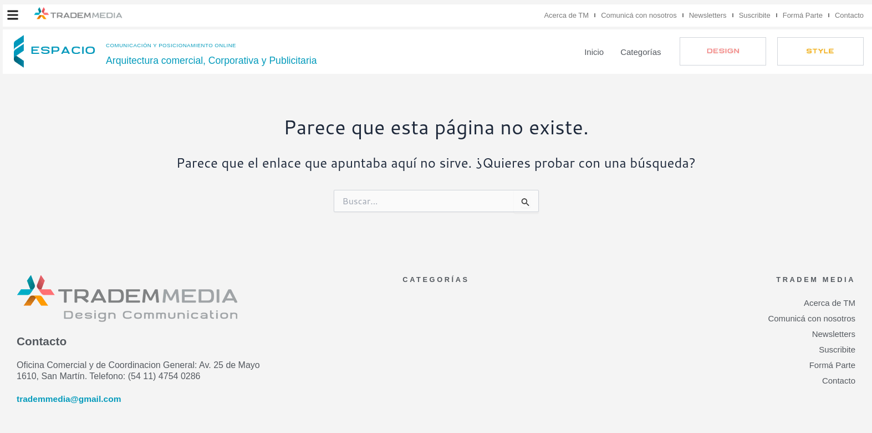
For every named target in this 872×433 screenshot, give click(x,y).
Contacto (849, 15)
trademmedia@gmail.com (70, 399)
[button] (13, 15)
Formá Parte (803, 15)
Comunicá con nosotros (639, 15)
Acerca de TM (566, 15)
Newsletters (708, 15)
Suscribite (755, 15)
